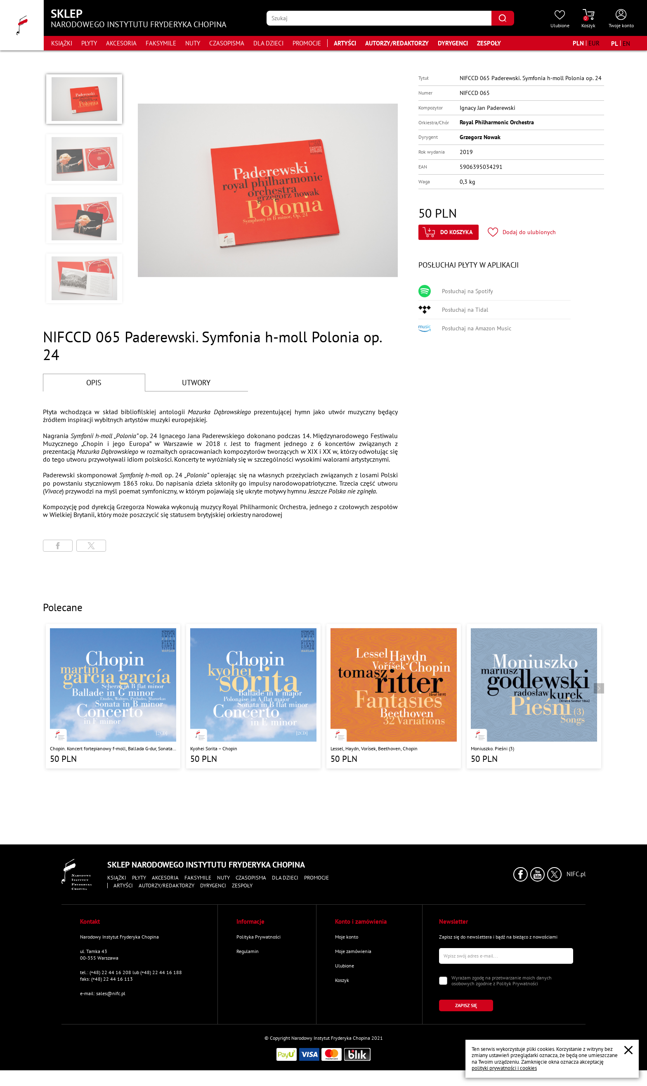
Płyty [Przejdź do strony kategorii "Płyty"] (89, 43)
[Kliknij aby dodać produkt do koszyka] (448, 232)
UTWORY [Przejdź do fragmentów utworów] (196, 382)
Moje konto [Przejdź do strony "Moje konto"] (346, 937)
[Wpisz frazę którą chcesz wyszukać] (379, 18)
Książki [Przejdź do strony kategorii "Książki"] (61, 43)
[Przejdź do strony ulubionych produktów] (560, 19)
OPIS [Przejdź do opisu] (94, 382)
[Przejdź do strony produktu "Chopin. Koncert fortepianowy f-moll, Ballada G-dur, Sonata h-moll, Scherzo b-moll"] (113, 696)
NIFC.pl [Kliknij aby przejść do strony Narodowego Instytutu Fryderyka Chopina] (576, 874)
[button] (84, 99)
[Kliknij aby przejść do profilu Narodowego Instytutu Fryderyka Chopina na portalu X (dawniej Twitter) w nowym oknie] (554, 874)
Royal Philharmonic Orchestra (497, 122)
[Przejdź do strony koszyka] (588, 19)
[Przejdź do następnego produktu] (599, 688)
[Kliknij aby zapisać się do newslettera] (466, 1005)
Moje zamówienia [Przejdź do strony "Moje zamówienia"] (353, 951)
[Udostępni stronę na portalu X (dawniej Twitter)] (91, 546)
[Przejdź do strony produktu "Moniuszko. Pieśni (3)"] (534, 696)
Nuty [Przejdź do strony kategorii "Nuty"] (192, 43)
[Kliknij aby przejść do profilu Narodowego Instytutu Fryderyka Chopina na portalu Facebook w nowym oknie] (520, 874)
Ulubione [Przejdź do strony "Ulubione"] (344, 966)
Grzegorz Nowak (480, 137)
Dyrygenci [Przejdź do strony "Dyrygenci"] (453, 43)
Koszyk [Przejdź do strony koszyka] (342, 980)
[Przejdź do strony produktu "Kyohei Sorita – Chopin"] (253, 696)
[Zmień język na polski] (614, 43)
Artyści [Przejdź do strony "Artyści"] (345, 43)
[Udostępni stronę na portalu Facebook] (58, 546)
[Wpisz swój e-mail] (506, 956)
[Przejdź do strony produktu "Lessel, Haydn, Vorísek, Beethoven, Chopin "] (393, 696)
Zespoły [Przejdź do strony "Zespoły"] (489, 43)
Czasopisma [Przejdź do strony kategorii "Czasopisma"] (226, 43)
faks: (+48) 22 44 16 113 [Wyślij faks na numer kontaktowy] (106, 979)
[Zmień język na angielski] (626, 43)
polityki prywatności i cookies (504, 1068)
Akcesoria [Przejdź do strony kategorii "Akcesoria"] (121, 43)
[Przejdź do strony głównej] (22, 25)
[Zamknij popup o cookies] (628, 1050)
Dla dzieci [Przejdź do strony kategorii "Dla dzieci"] (268, 43)
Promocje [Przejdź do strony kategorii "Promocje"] (307, 43)
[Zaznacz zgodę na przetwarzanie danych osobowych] (443, 981)
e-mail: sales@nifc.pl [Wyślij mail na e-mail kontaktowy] (102, 993)
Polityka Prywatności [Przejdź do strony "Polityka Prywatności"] (258, 937)
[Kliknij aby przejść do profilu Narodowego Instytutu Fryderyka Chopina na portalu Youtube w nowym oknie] (537, 874)
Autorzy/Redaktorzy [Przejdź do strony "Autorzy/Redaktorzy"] (397, 43)
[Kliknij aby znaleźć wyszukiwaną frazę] (502, 18)
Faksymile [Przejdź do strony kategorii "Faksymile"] (161, 43)
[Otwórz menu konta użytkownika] (621, 19)
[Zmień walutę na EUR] (594, 43)
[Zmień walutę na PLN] (578, 43)
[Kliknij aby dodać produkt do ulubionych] (522, 232)
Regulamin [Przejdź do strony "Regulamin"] (247, 951)
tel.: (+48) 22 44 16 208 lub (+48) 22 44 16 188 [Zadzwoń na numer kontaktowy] (131, 972)
